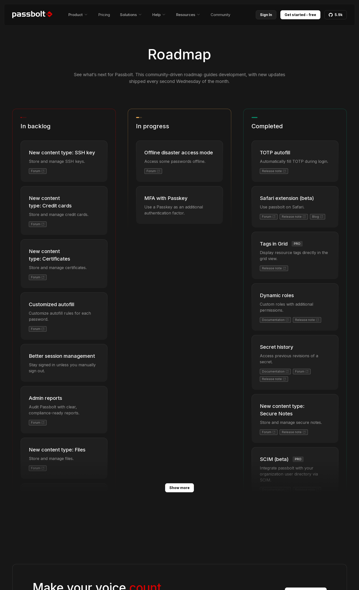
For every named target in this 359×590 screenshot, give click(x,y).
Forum (37, 171)
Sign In (266, 15)
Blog (317, 216)
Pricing (104, 14)
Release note (274, 171)
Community (220, 14)
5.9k (335, 15)
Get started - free (300, 15)
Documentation (275, 320)
